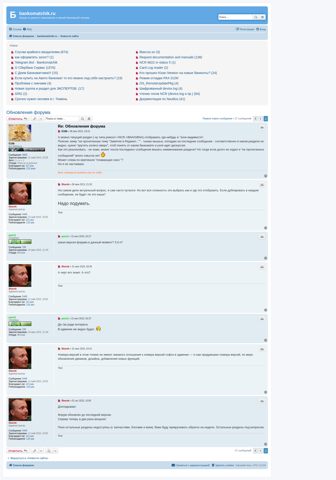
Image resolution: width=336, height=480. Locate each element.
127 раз (30, 166)
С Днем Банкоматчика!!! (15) (36, 73)
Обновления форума (28, 112)
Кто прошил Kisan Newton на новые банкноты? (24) (178, 73)
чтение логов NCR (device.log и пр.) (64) (169, 94)
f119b (12, 143)
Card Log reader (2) (153, 67)
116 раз (30, 222)
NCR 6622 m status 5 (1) (157, 62)
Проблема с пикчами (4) (33, 83)
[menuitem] (27, 29)
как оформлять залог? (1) (34, 57)
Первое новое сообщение (217, 118)
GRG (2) (21, 94)
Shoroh (13, 206)
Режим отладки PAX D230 (158, 78)
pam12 (12, 235)
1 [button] (260, 119)
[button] (255, 118)
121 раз (30, 220)
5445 (24, 214)
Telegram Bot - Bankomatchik (36, 62)
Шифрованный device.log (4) (160, 88)
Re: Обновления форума (81, 126)
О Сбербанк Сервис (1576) (35, 67)
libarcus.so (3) (149, 52)
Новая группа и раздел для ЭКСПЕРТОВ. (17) (49, 88)
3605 (24, 155)
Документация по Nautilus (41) (162, 99)
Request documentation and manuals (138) (170, 57)
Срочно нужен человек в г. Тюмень (41, 99)
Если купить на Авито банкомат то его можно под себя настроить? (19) (68, 78)
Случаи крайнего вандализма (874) (41, 52)
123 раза (31, 168)
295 (24, 247)
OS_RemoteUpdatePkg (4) (158, 83)
